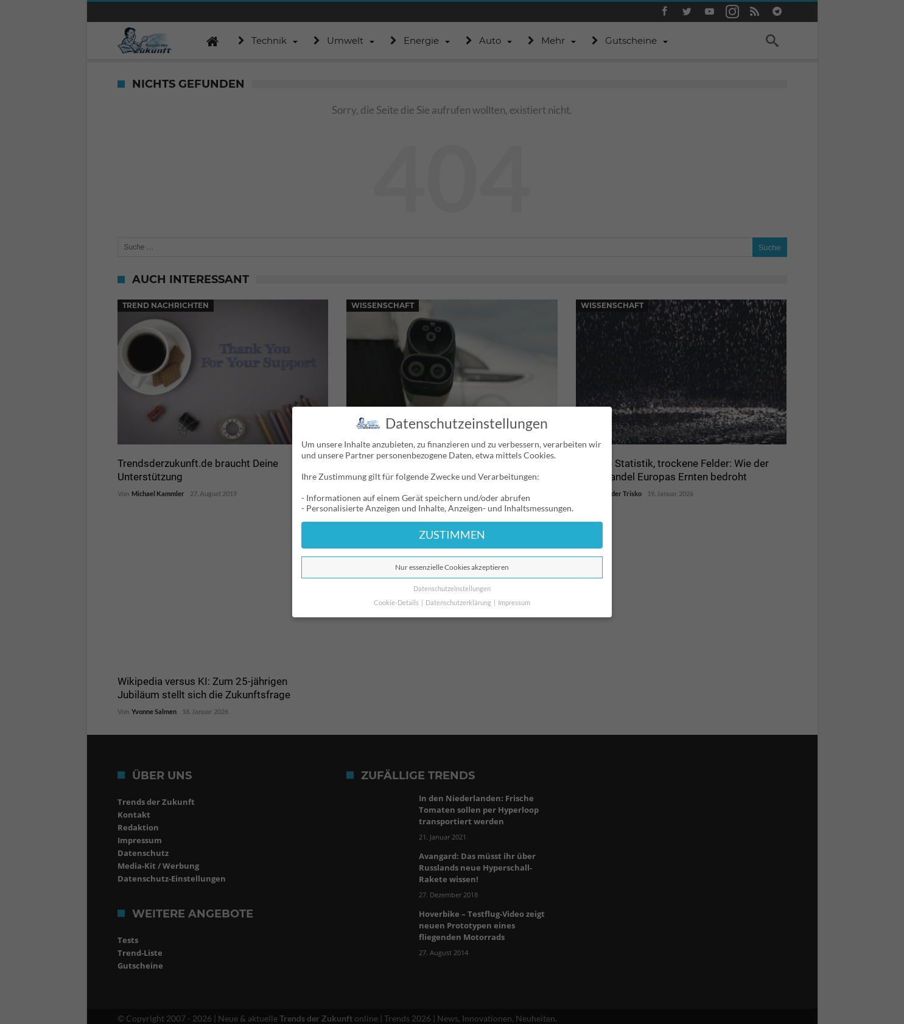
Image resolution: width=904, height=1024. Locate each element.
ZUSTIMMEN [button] (452, 534)
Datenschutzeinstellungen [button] (452, 588)
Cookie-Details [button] (397, 602)
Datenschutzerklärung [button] (459, 602)
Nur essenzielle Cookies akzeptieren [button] (452, 567)
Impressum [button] (514, 602)
